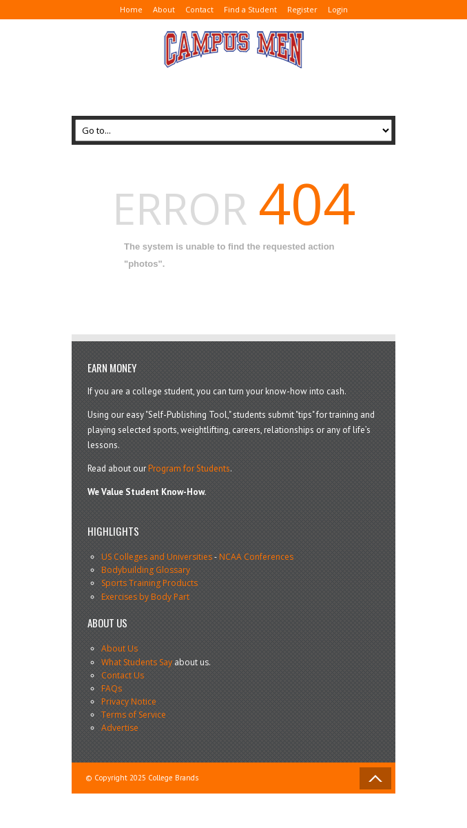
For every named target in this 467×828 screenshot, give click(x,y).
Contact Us (122, 675)
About (164, 9)
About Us (119, 648)
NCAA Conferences (256, 557)
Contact (199, 9)
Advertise (119, 728)
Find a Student (250, 9)
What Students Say (136, 662)
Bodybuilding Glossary (145, 570)
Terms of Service (133, 714)
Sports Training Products (149, 583)
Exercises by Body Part (145, 597)
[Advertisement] (182, 87)
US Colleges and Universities (156, 557)
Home (131, 9)
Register (302, 9)
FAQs (111, 688)
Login (338, 9)
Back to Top (375, 778)
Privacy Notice (128, 701)
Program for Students (189, 468)
